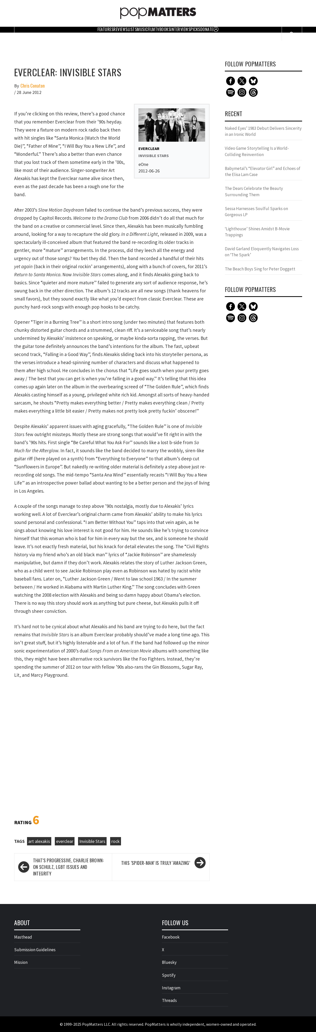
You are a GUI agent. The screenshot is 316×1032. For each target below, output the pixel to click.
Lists (132, 29)
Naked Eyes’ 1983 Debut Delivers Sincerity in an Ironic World (263, 131)
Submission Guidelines (35, 949)
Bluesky (169, 962)
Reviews (120, 29)
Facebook (171, 937)
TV (157, 29)
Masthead (23, 937)
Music (142, 29)
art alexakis (39, 841)
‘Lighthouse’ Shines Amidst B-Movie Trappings (257, 232)
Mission (21, 962)
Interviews (180, 29)
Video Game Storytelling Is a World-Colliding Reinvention (257, 151)
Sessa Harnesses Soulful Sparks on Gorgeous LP (256, 211)
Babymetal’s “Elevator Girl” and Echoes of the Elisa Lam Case (262, 171)
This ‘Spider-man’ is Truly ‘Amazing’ (155, 863)
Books (165, 29)
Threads (169, 1000)
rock (115, 841)
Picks (195, 29)
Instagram (171, 988)
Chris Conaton (32, 86)
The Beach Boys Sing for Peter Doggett (260, 269)
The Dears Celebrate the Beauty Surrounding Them (254, 191)
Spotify (169, 975)
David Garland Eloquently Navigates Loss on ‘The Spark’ (262, 252)
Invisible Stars (92, 841)
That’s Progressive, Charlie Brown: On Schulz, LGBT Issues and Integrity (68, 866)
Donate (206, 29)
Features (105, 29)
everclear (64, 841)
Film (151, 29)
